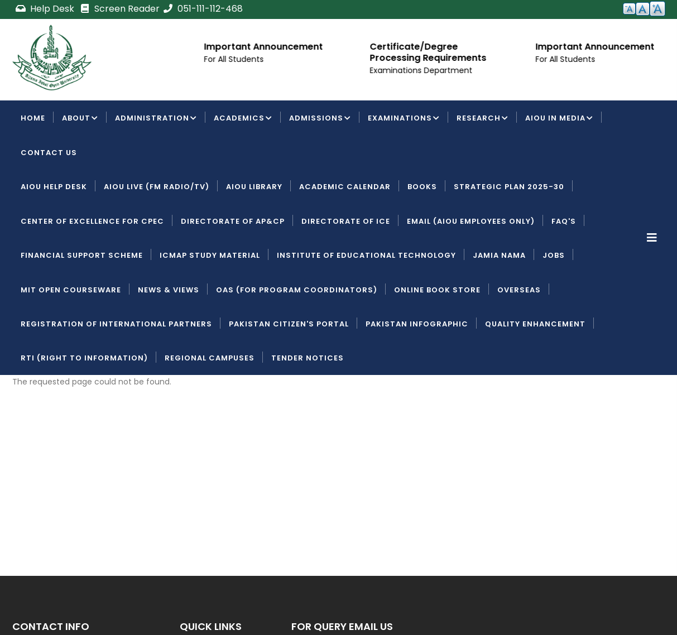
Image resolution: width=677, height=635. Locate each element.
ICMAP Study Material (210, 255)
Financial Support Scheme (82, 255)
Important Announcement (266, 46)
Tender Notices (307, 358)
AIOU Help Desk (54, 186)
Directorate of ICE (345, 221)
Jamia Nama (499, 255)
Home (33, 118)
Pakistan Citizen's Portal (289, 324)
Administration (156, 119)
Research (482, 119)
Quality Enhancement (535, 324)
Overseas (519, 290)
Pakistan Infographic (417, 324)
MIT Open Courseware (71, 290)
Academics (243, 119)
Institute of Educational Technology (366, 255)
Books (422, 186)
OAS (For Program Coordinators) (296, 290)
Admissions (320, 119)
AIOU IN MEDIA (559, 119)
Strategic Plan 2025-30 (509, 186)
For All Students (237, 59)
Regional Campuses (210, 358)
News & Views (168, 290)
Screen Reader (119, 8)
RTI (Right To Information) (84, 358)
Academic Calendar (345, 186)
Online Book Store (437, 290)
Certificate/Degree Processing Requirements (431, 52)
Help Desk (45, 8)
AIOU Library (254, 186)
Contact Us (49, 152)
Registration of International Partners (116, 324)
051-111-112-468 (202, 8)
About (80, 119)
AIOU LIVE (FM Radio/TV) (156, 186)
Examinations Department (424, 70)
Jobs (553, 255)
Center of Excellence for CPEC (92, 221)
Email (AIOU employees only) (471, 221)
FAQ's (563, 221)
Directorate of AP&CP (233, 221)
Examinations (404, 119)
